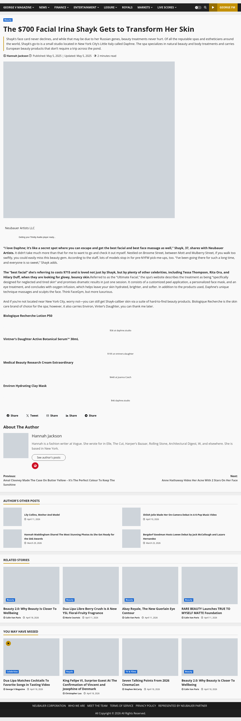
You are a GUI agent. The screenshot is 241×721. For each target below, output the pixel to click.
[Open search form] (205, 7)
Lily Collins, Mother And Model (12, 517)
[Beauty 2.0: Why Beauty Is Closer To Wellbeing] (31, 586)
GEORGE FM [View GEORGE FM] (222, 7)
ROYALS (127, 7)
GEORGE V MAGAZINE (17, 7)
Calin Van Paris (13, 618)
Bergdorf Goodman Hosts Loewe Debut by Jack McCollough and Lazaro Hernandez (131, 539)
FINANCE (60, 7)
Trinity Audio (36, 237)
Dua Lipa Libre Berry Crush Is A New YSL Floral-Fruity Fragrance (90, 611)
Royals (69, 672)
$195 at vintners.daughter (120, 353)
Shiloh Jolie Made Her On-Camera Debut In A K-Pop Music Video (131, 517)
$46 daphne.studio (120, 400)
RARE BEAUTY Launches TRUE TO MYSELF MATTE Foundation (206, 611)
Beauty (8, 19)
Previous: (61, 481)
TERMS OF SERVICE (121, 706)
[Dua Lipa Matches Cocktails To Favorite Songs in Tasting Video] (31, 657)
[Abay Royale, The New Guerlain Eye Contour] (150, 586)
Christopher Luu (73, 694)
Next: (179, 479)
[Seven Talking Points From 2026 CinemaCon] (150, 657)
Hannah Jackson (17, 56)
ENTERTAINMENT (85, 7)
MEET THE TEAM (97, 706)
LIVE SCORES (165, 7)
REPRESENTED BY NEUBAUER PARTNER (182, 706)
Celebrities (12, 672)
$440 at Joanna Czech (120, 377)
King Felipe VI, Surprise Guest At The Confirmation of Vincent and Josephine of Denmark (90, 685)
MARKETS (144, 7)
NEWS (43, 7)
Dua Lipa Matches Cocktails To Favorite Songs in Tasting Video (26, 683)
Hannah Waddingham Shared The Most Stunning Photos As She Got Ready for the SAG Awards (12, 539)
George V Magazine (15, 689)
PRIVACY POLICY (146, 706)
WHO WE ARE (76, 706)
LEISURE (109, 7)
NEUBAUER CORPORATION (49, 706)
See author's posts (50, 458)
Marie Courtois (72, 618)
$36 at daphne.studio (120, 330)
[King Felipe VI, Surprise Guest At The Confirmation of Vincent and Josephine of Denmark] (91, 657)
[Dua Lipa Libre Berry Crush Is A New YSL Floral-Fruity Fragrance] (91, 586)
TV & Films (131, 672)
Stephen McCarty (133, 689)
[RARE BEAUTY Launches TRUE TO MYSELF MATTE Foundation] (210, 586)
